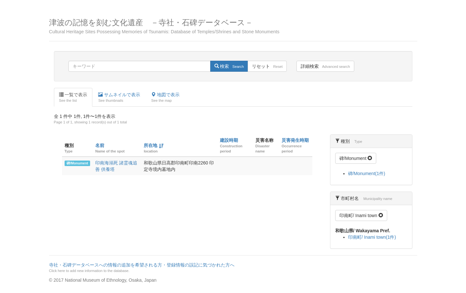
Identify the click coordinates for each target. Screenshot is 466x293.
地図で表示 (165, 97)
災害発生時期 (295, 140)
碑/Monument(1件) (366, 173)
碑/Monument (77, 163)
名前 (99, 145)
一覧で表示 (73, 97)
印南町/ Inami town (361, 215)
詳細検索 (325, 66)
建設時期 (229, 140)
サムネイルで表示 (119, 97)
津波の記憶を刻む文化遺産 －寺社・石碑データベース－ (233, 26)
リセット (267, 66)
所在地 (150, 145)
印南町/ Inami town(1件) (372, 237)
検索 (229, 66)
